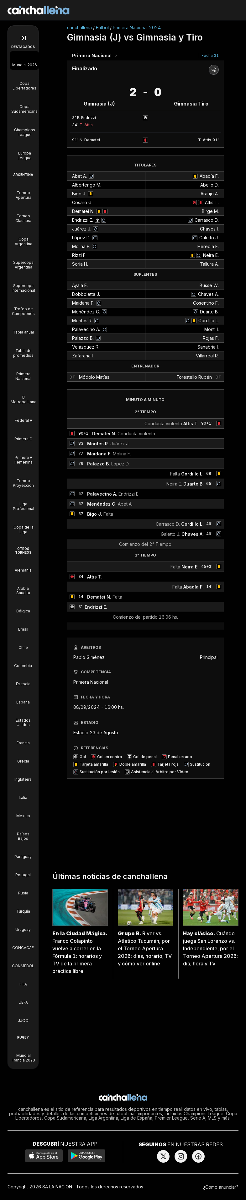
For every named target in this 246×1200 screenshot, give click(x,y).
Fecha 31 (210, 55)
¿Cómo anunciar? (220, 1187)
